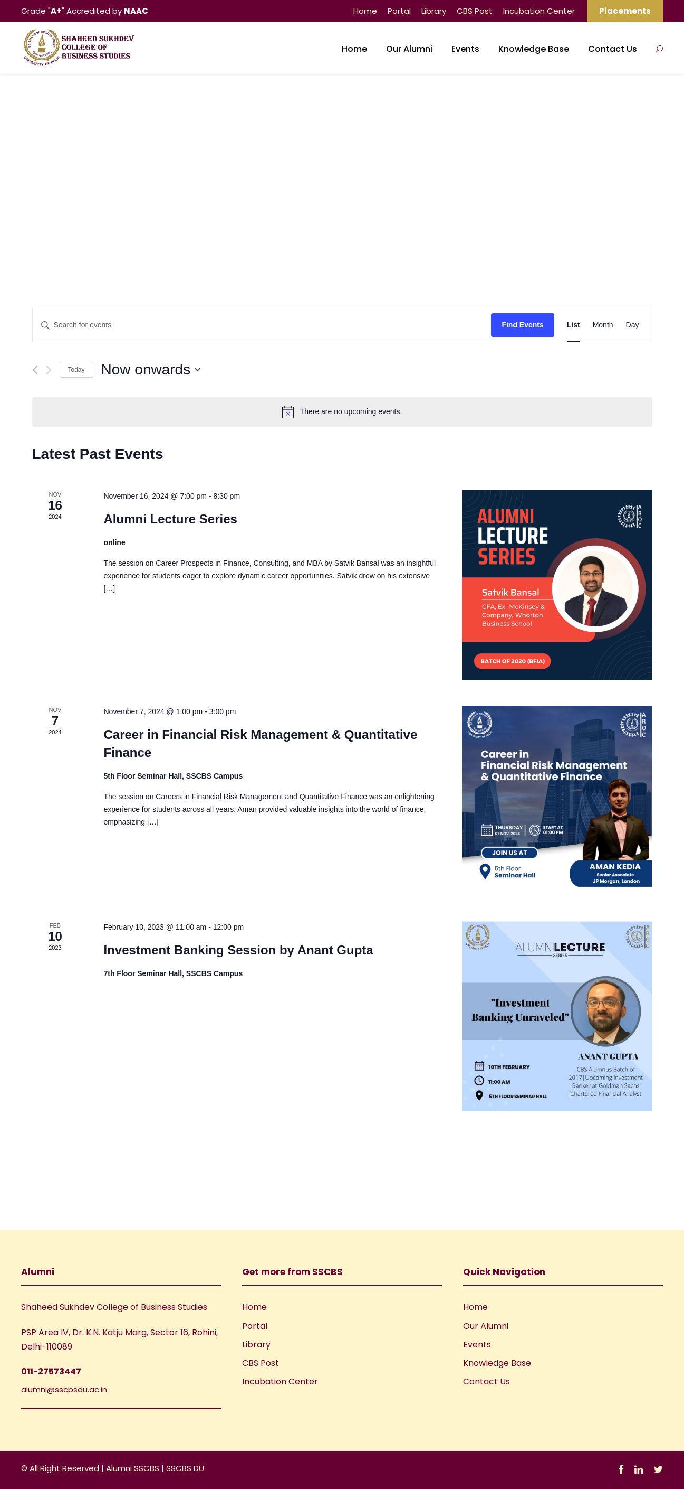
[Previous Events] (35, 370)
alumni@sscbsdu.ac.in (64, 1389)
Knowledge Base (533, 49)
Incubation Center (539, 10)
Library (433, 10)
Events (465, 49)
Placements (625, 10)
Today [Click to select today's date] (76, 369)
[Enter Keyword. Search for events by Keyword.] (262, 325)
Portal (399, 10)
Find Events (522, 325)
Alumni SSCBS (133, 1468)
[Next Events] (49, 370)
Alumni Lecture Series (170, 519)
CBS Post (475, 10)
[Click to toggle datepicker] (151, 369)
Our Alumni (409, 49)
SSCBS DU (185, 1468)
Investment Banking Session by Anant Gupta (238, 950)
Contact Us (612, 49)
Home (365, 10)
